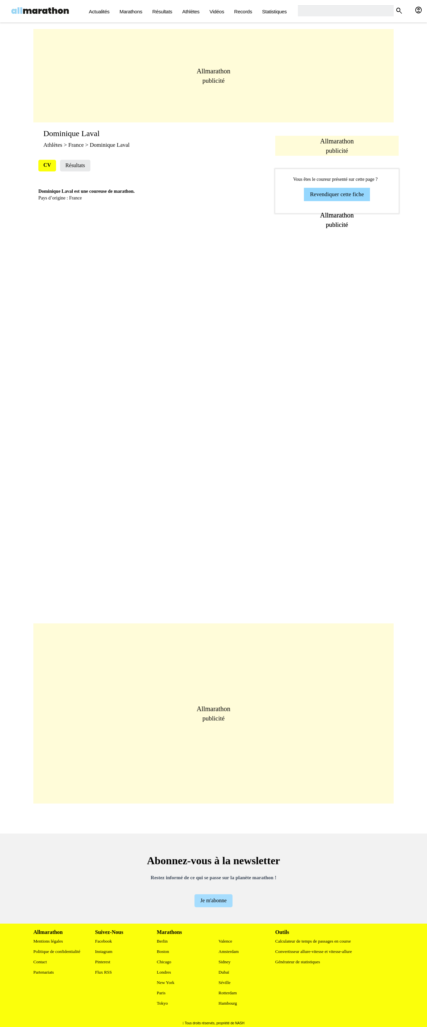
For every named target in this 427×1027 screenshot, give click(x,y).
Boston (163, 951)
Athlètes (190, 11)
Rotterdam (228, 992)
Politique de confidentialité (56, 951)
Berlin (162, 941)
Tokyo (162, 1003)
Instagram (103, 951)
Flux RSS (103, 972)
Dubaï (224, 972)
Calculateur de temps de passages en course (313, 941)
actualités (99, 11)
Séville (225, 982)
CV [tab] (47, 165)
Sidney (225, 961)
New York (165, 982)
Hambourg (228, 1003)
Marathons (130, 11)
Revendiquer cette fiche (337, 194)
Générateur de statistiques (297, 961)
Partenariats (43, 972)
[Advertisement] (213, 75)
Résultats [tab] (75, 165)
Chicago (164, 961)
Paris (161, 992)
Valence (225, 941)
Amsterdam (229, 951)
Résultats (162, 11)
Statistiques (274, 11)
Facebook (103, 941)
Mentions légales (48, 941)
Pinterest (102, 961)
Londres (164, 972)
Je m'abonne (213, 900)
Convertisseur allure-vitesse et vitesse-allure (313, 951)
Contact (40, 961)
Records (243, 11)
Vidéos (216, 11)
